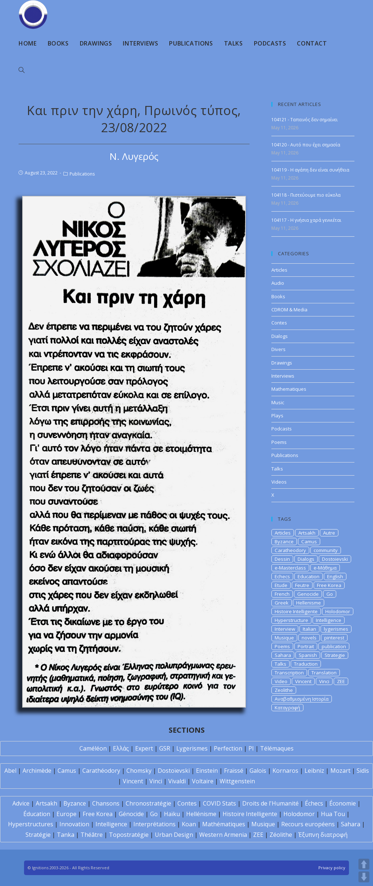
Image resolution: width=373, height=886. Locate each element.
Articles (279, 270)
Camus (309, 541)
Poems (279, 442)
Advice (21, 803)
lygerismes (336, 629)
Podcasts (281, 428)
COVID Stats (219, 803)
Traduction (306, 664)
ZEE (341, 681)
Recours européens (308, 824)
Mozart (340, 771)
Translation (324, 672)
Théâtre (92, 835)
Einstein (207, 771)
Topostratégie (129, 835)
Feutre (302, 585)
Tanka (65, 835)
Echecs (282, 576)
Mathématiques (223, 824)
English (335, 576)
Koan (189, 824)
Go (329, 594)
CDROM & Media (289, 309)
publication (334, 646)
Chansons (105, 803)
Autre (329, 532)
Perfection (228, 748)
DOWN (363, 876)
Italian (309, 629)
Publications (82, 174)
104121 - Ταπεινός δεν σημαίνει (304, 120)
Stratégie (38, 835)
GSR (164, 748)
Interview (285, 629)
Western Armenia (223, 835)
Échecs (314, 803)
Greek (281, 602)
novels (309, 637)
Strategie (335, 655)
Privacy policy (331, 867)
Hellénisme (201, 814)
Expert (144, 748)
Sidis (363, 771)
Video (281, 681)
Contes (279, 322)
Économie (342, 803)
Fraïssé (233, 771)
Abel (10, 771)
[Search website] (21, 70)
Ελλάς (121, 748)
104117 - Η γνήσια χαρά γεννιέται (306, 220)
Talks (277, 468)
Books (278, 296)
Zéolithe (281, 835)
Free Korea (329, 585)
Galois (258, 771)
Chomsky (139, 771)
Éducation (36, 814)
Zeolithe (284, 690)
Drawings (281, 362)
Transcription (289, 672)
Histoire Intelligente (296, 611)
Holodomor (337, 611)
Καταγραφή (287, 707)
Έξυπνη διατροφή (323, 835)
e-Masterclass (290, 567)
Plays (277, 415)
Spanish (308, 655)
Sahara (283, 655)
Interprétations (154, 824)
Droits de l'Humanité (270, 803)
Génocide (131, 814)
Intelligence (328, 620)
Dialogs (279, 336)
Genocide (308, 594)
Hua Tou (333, 814)
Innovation (74, 824)
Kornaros (285, 771)
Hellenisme (308, 602)
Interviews (282, 376)
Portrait (306, 646)
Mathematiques (288, 389)
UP (363, 864)
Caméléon (93, 748)
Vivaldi (177, 781)
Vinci (324, 681)
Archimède (37, 771)
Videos (279, 482)
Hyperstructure (291, 620)
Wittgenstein (237, 781)
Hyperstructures (30, 824)
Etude (281, 585)
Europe (66, 814)
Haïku (172, 814)
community (326, 550)
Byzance (284, 541)
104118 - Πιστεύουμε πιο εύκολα (306, 195)
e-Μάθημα (325, 567)
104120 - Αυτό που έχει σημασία (305, 145)
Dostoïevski (174, 771)
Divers (278, 349)
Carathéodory (101, 771)
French (282, 594)
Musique (284, 637)
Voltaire (202, 781)
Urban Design (174, 835)
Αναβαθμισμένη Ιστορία (302, 699)
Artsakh (306, 532)
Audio (277, 283)
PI (251, 748)
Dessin (282, 559)
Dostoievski (335, 559)
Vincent (303, 681)
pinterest (334, 637)
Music (277, 402)
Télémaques (277, 748)
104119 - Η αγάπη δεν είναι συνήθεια (310, 170)
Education (308, 576)
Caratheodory (290, 550)
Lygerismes (192, 748)
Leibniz (314, 771)
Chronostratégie (148, 803)
